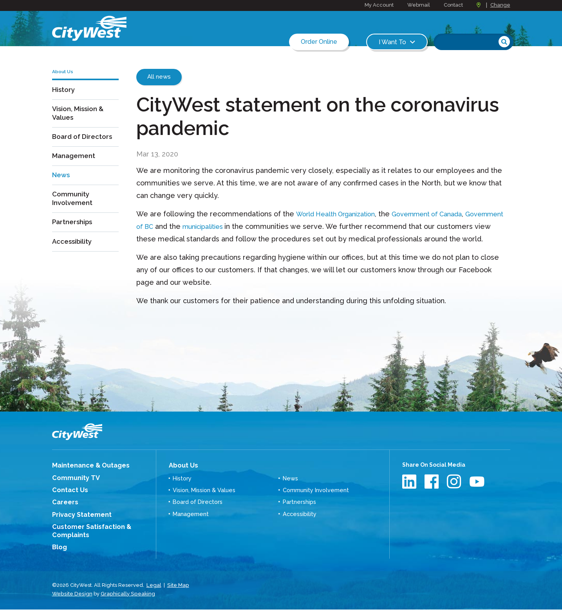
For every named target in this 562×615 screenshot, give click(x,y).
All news (159, 76)
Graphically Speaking (125, 599)
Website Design (71, 599)
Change (500, 5)
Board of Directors (84, 145)
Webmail (418, 5)
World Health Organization (340, 214)
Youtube (477, 494)
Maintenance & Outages (86, 478)
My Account (379, 5)
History (64, 98)
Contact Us (67, 501)
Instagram (455, 494)
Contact (453, 5)
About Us (181, 477)
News (61, 182)
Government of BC (168, 226)
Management (75, 164)
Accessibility (73, 249)
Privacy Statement (78, 524)
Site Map (177, 591)
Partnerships (73, 230)
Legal (153, 591)
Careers (63, 512)
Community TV (72, 489)
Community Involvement (73, 206)
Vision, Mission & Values (79, 121)
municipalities (253, 226)
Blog (58, 555)
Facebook (433, 494)
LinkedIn (410, 494)
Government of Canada (441, 214)
